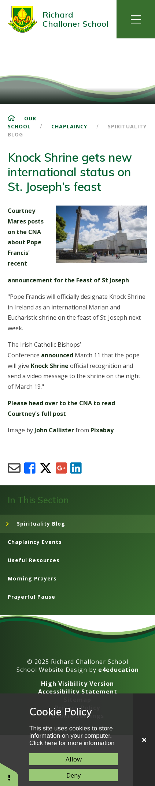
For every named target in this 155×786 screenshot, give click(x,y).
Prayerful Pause (31, 596)
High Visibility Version (77, 684)
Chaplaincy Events (35, 541)
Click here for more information (71, 743)
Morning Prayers (32, 578)
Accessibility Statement (77, 692)
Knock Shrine (50, 366)
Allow (74, 759)
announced (57, 355)
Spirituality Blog (41, 523)
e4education (118, 670)
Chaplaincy (69, 126)
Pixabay (102, 430)
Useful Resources (34, 560)
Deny (73, 775)
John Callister (54, 430)
